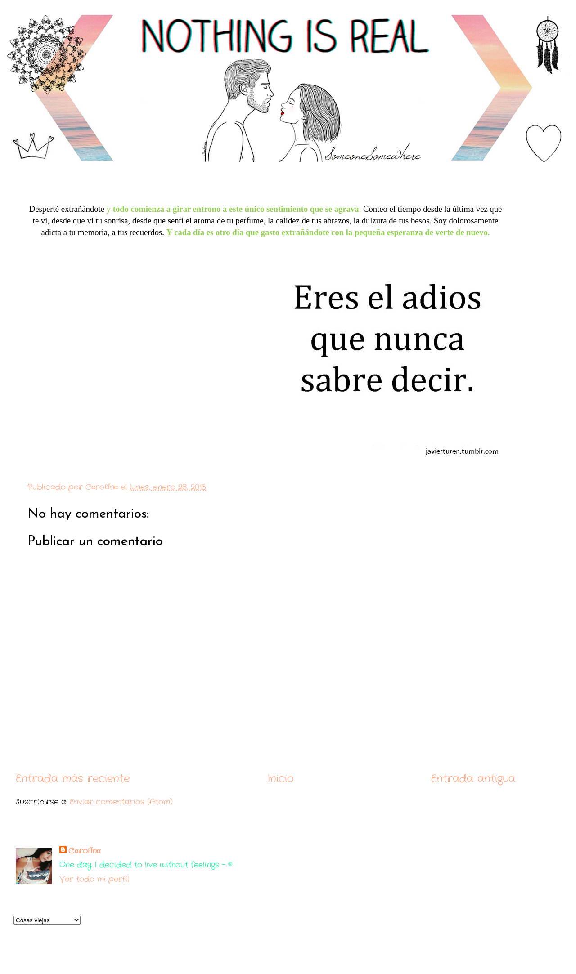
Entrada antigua (473, 778)
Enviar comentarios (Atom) (121, 802)
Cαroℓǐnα (84, 851)
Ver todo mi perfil (94, 879)
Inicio (280, 778)
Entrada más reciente (73, 778)
